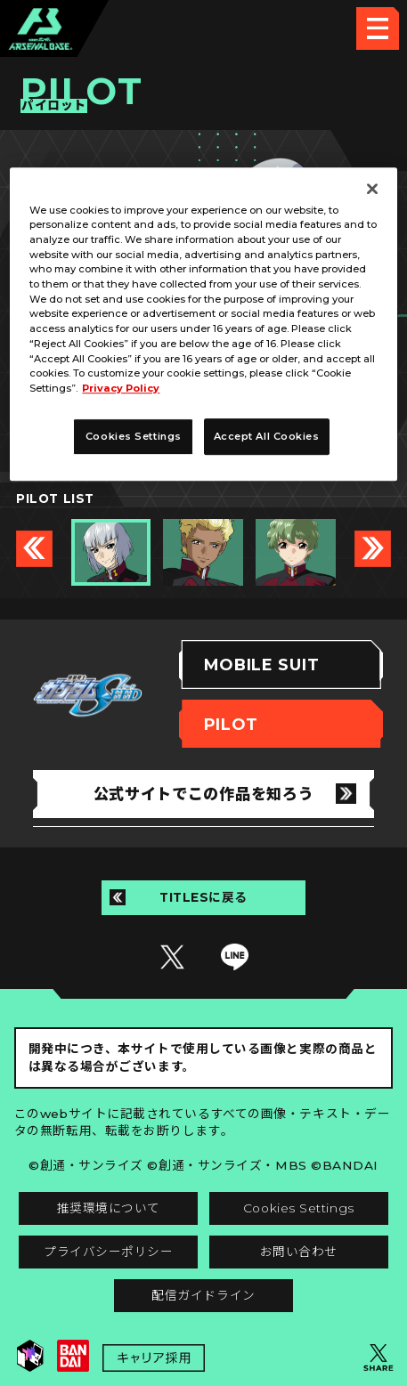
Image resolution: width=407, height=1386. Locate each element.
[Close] (372, 188)
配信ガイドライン (203, 1295)
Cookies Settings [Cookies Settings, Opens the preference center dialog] (133, 436)
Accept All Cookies (267, 436)
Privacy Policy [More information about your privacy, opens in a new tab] (120, 388)
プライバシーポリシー (108, 1251)
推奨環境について (108, 1208)
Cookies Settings (298, 1208)
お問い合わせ (299, 1251)
